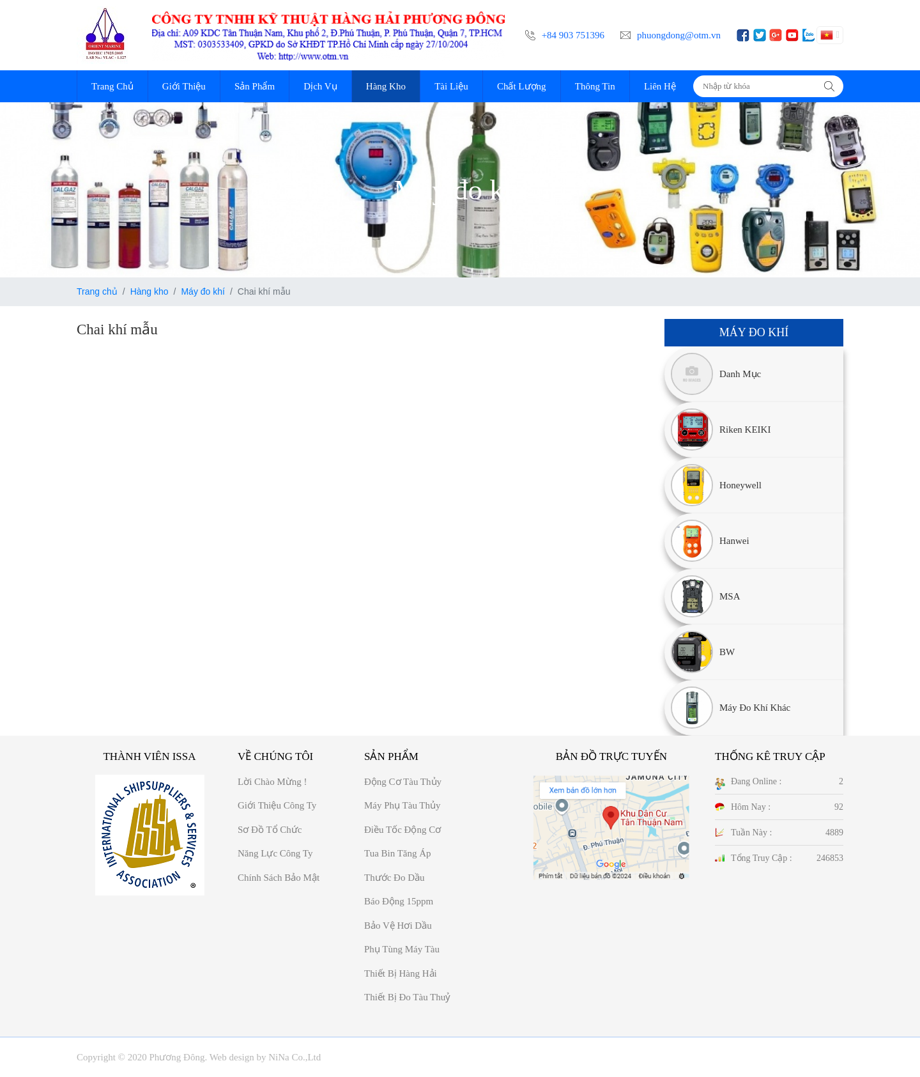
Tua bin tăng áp (397, 853)
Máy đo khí (202, 291)
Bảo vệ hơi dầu (398, 925)
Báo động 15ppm (398, 901)
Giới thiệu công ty (277, 805)
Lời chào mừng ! (272, 782)
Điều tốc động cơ (402, 830)
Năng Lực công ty (275, 853)
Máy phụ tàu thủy (402, 805)
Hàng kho (149, 291)
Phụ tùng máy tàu (402, 949)
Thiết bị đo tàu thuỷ (407, 997)
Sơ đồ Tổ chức (270, 830)
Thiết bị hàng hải (400, 973)
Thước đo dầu (394, 877)
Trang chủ (97, 291)
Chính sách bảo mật (278, 877)
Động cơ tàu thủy (402, 782)
